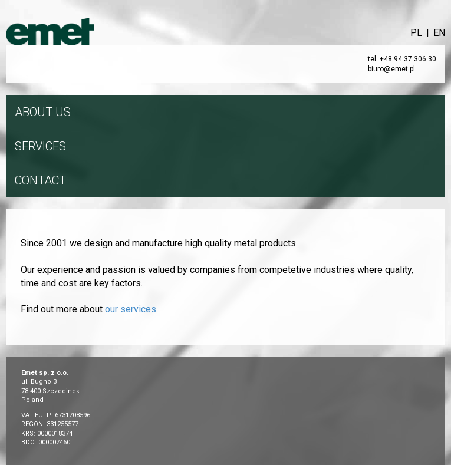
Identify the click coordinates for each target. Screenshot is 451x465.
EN (439, 32)
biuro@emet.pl (391, 69)
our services (130, 309)
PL (416, 32)
